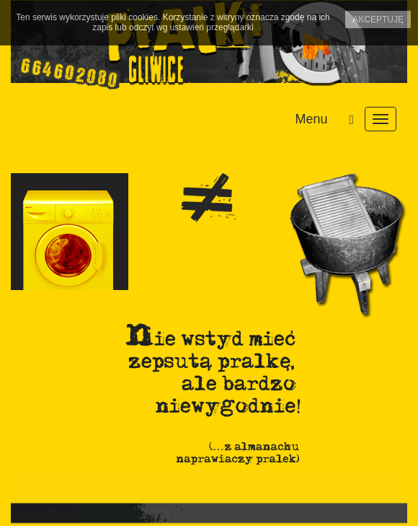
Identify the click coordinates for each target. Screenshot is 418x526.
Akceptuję (378, 19)
